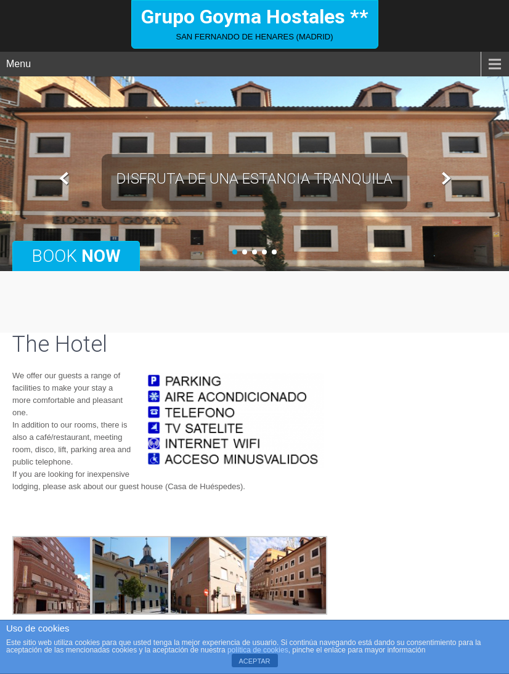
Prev (64, 179)
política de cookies (257, 650)
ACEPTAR (254, 661)
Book (76, 256)
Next (444, 179)
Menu (18, 64)
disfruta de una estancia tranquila (254, 178)
